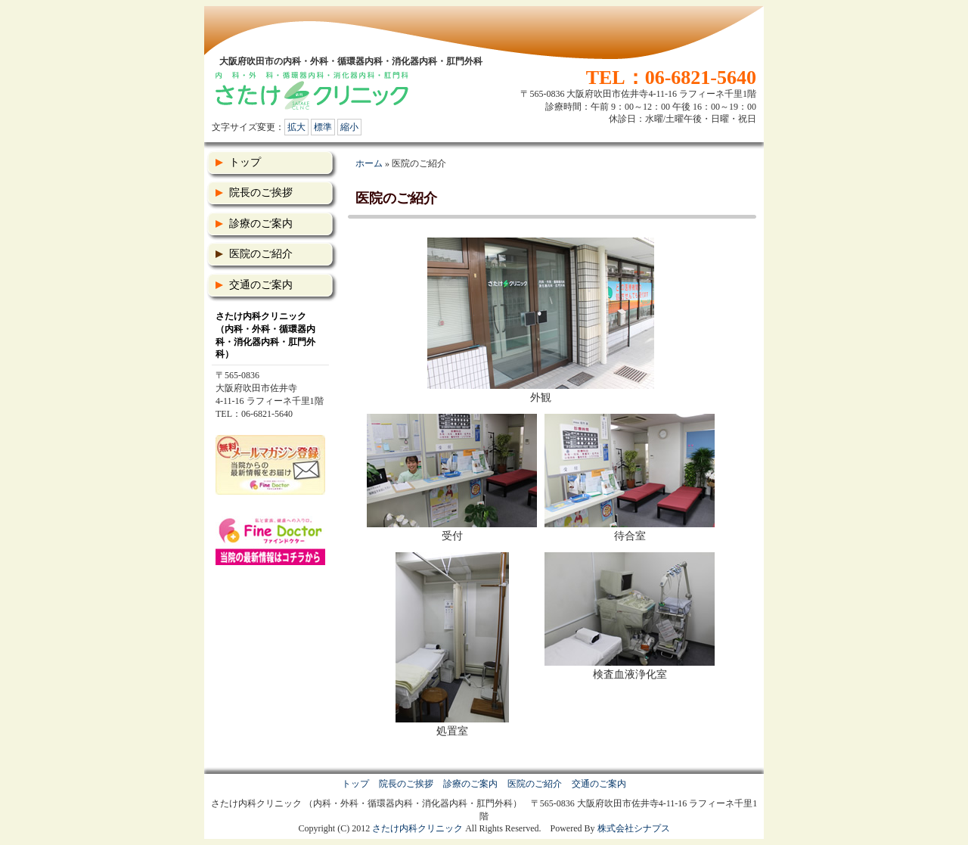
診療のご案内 (261, 223)
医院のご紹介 (261, 253)
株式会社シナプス (633, 828)
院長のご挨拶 (261, 192)
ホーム (369, 163)
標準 (323, 127)
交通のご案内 (261, 284)
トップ (245, 162)
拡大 (296, 127)
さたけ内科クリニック (417, 828)
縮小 (349, 127)
